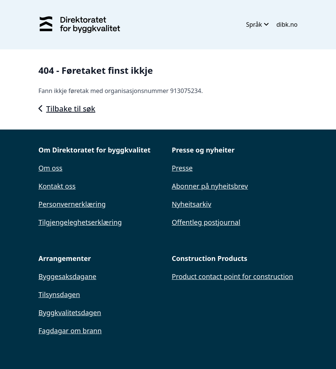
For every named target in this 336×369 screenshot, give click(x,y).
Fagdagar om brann (70, 330)
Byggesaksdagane (67, 276)
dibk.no (287, 24)
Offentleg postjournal (206, 222)
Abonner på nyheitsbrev (210, 186)
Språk (257, 24)
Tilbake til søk (66, 109)
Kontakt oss (57, 186)
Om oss (50, 167)
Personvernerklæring (72, 204)
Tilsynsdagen (59, 294)
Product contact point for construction (232, 276)
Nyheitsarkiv (191, 204)
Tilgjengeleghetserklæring (80, 222)
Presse (182, 167)
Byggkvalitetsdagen (69, 312)
